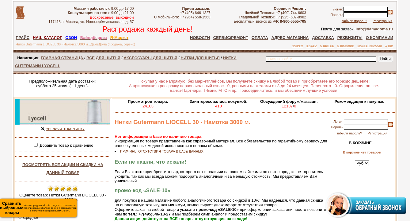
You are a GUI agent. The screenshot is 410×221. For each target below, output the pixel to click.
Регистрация (382, 21)
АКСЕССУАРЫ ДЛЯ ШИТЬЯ (150, 58)
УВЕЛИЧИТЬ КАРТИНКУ (65, 129)
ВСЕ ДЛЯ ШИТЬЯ (103, 58)
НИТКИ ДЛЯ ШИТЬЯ (199, 58)
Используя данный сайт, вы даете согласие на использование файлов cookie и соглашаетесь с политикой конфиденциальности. (38, 208)
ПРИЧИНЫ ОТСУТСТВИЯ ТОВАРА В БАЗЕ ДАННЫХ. (162, 151)
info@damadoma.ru (374, 29)
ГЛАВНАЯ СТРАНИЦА (62, 58)
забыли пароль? (354, 21)
